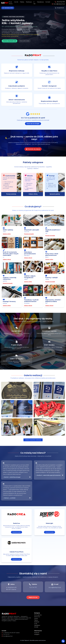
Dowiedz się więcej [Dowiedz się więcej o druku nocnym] (33, 151)
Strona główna (38, 615)
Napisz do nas (33, 597)
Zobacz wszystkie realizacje (33, 440)
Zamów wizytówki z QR (9, 41)
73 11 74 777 (60, 2)
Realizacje (29, 2)
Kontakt (47, 2)
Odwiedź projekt (16, 535)
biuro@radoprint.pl (58, 4)
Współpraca (40, 2)
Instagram (36, 634)
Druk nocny (37, 616)
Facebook (36, 632)
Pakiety (22, 2)
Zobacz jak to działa (24, 41)
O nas (35, 623)
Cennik (16, 2)
